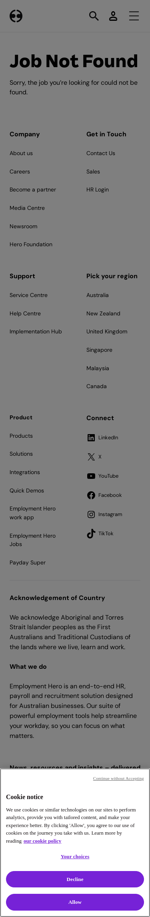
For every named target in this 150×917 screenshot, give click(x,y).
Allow (75, 902)
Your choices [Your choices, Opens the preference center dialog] (75, 856)
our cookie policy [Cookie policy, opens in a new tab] (42, 841)
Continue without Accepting (118, 778)
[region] (75, 842)
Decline (74, 879)
